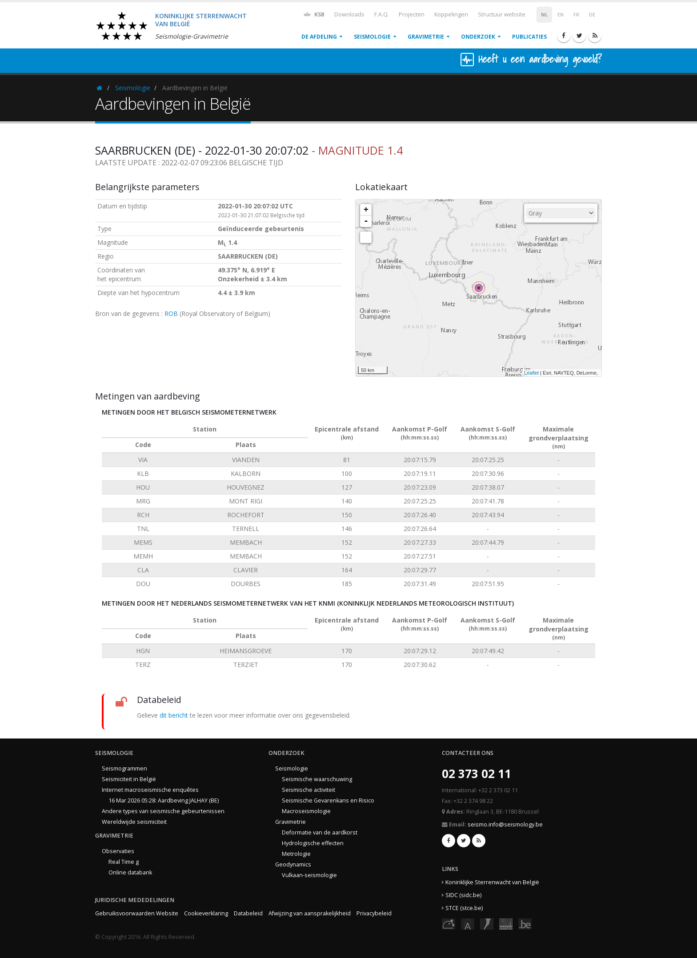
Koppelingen (451, 14)
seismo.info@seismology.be (505, 824)
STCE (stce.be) (464, 908)
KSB (313, 14)
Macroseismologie (306, 811)
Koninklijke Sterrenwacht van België (492, 882)
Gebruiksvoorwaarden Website (136, 913)
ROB (171, 313)
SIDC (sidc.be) (463, 895)
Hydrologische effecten (313, 843)
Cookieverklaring (206, 913)
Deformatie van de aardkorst (319, 832)
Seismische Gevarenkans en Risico (328, 800)
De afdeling (319, 36)
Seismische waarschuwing (317, 779)
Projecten (412, 14)
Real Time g (123, 862)
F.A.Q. (381, 14)
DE (592, 15)
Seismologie (372, 36)
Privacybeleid (374, 913)
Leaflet (531, 372)
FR (576, 15)
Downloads (349, 14)
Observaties (118, 851)
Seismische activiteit (308, 790)
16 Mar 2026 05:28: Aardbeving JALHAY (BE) (163, 800)
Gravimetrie (426, 36)
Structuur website (501, 14)
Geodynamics (293, 864)
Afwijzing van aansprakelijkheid (309, 913)
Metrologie (296, 854)
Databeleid (248, 913)
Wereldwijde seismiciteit (134, 822)
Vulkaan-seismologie (309, 875)
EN (560, 15)
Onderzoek (478, 36)
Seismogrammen (124, 768)
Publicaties (529, 36)
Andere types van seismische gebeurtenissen (163, 811)
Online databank (130, 872)
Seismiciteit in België (129, 779)
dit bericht (174, 715)
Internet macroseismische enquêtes (150, 790)
